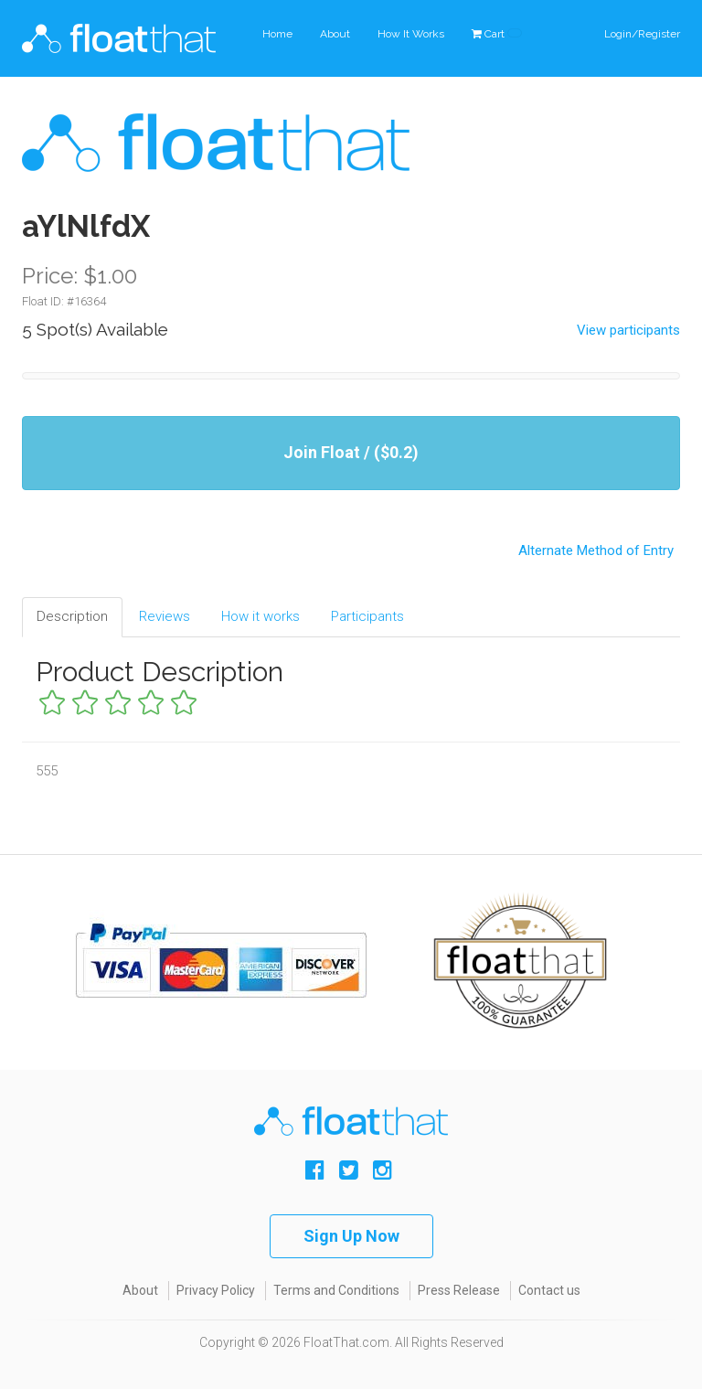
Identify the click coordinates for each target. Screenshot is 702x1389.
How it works (260, 616)
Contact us (549, 1290)
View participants (628, 330)
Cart (497, 33)
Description (72, 616)
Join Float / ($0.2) (351, 452)
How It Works (411, 33)
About (335, 33)
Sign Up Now (351, 1235)
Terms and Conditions (336, 1290)
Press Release (459, 1290)
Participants (367, 616)
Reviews (164, 616)
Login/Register (642, 33)
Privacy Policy (215, 1290)
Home (277, 33)
